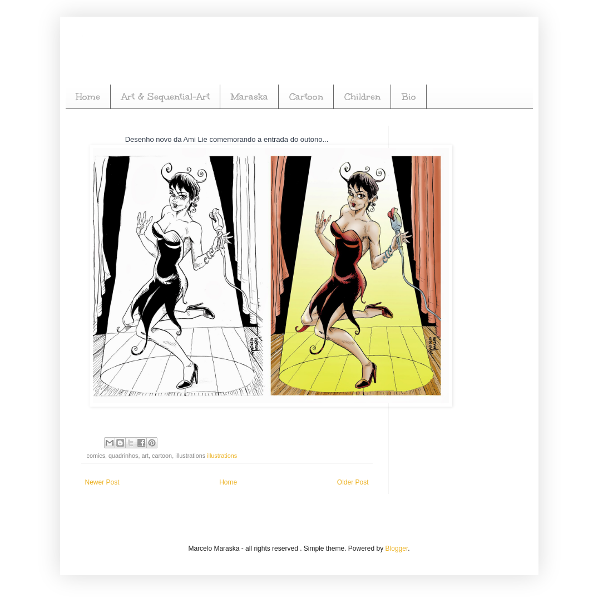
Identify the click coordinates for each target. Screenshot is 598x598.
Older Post (353, 482)
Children (362, 96)
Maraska (249, 96)
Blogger (397, 548)
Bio (409, 96)
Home (88, 96)
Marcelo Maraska (84, 34)
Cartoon (306, 96)
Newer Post (102, 482)
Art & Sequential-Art (165, 96)
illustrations (222, 455)
